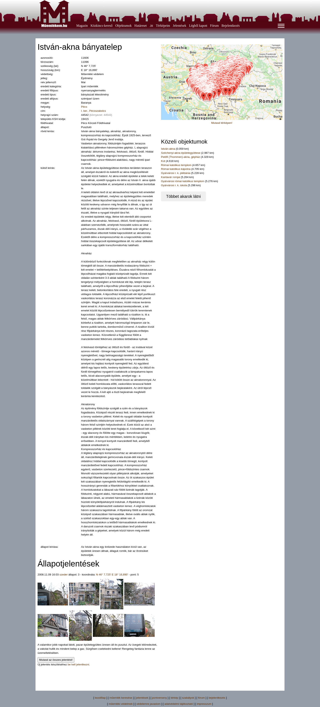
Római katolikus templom (176, 165)
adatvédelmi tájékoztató (178, 703)
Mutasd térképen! (221, 122)
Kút (163, 161)
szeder (63, 574)
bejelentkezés (217, 697)
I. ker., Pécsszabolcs (93, 110)
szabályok (188, 697)
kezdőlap (100, 697)
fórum (201, 697)
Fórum (214, 25)
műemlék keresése (120, 697)
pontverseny (159, 697)
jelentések (142, 697)
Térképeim (163, 25)
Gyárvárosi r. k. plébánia (175, 173)
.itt (151, 25)
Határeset (140, 25)
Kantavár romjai (171, 177)
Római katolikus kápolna (176, 168)
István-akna (168, 148)
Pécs (84, 106)
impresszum (204, 703)
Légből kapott (198, 25)
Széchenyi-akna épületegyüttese (180, 152)
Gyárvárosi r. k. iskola (174, 185)
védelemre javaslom (148, 703)
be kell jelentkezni (78, 664)
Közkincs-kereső (102, 25)
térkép (174, 697)
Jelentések (179, 25)
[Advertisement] (160, 676)
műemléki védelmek (121, 703)
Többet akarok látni (183, 196)
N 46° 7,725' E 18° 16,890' (112, 574)
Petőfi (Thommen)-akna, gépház (180, 156)
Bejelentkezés (231, 25)
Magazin (82, 25)
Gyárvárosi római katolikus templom (182, 181)
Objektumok (123, 25)
